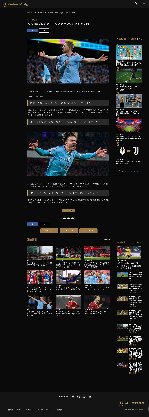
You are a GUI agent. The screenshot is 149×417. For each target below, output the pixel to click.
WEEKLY (133, 39)
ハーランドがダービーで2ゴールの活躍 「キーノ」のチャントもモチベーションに (68, 264)
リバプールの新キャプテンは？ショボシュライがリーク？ (96, 312)
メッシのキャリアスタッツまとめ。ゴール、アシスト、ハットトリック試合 (128, 88)
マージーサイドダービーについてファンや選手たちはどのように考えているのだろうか (39, 289)
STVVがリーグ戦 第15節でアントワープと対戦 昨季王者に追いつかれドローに (135, 314)
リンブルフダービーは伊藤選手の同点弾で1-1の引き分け (135, 275)
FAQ (18, 410)
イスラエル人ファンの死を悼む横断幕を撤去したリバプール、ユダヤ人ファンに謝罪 (96, 264)
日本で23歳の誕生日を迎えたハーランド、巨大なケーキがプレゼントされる (39, 313)
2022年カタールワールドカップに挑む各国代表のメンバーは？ (128, 64)
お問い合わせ (29, 410)
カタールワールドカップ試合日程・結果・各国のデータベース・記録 (128, 113)
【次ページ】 (68, 210)
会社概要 (59, 410)
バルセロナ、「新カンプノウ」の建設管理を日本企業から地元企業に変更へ (128, 138)
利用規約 (10, 410)
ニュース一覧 (69, 230)
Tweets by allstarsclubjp (125, 175)
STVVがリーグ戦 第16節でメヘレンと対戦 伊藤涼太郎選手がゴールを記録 (135, 300)
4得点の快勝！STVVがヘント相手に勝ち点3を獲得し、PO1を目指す (129, 266)
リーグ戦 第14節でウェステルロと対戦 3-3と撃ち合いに (135, 339)
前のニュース (49, 230)
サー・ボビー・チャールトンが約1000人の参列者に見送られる (39, 263)
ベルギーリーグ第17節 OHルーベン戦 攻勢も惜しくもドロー (135, 287)
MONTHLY (139, 39)
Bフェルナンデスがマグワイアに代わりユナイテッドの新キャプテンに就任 (68, 313)
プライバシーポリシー (45, 410)
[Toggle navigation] (143, 3)
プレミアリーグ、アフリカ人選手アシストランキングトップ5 (96, 288)
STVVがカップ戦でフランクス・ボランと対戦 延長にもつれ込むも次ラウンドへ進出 (135, 353)
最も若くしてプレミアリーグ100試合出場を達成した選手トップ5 (68, 288)
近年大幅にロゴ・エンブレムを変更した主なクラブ (128, 162)
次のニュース (88, 230)
